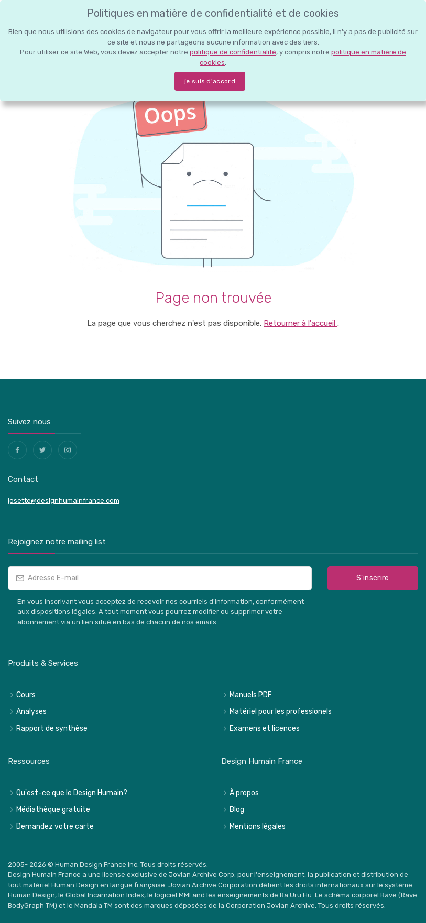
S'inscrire (372, 578)
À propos (244, 792)
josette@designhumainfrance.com (63, 500)
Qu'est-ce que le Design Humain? (71, 792)
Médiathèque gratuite (53, 809)
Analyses (31, 711)
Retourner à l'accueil (300, 323)
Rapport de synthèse (52, 728)
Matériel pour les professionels (281, 711)
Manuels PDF (251, 694)
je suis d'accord (209, 81)
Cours (26, 694)
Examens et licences (265, 728)
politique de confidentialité (233, 52)
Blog (237, 809)
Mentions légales (258, 826)
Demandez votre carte (55, 826)
